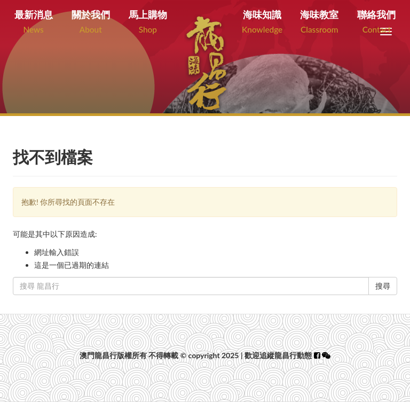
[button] (326, 355)
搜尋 (382, 285)
